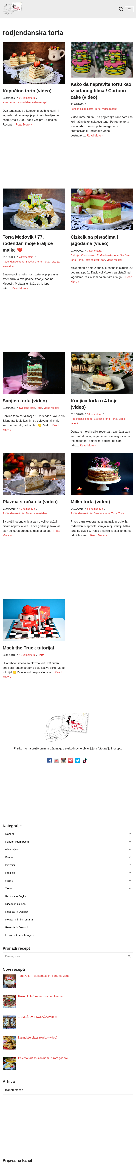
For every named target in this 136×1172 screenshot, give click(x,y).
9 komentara (94, 408)
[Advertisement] (34, 156)
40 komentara (27, 498)
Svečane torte (33, 261)
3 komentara (94, 250)
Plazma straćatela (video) (30, 491)
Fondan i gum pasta (98, 104)
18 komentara (27, 644)
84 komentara (95, 498)
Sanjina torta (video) (25, 395)
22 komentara (27, 97)
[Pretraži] (121, 9)
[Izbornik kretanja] (129, 9)
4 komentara (26, 256)
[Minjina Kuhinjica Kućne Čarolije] (13, 9)
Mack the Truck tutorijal (28, 637)
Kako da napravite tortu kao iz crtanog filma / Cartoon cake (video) (101, 91)
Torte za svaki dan (20, 102)
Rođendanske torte (13, 261)
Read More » (23, 124)
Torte (5, 102)
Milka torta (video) (90, 491)
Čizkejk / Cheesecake (83, 254)
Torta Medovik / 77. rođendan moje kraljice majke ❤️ (28, 243)
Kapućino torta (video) (27, 90)
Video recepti (39, 102)
